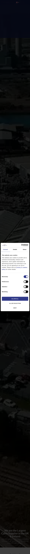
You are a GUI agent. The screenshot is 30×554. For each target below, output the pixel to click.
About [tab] (24, 249)
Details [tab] (15, 249)
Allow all (15, 298)
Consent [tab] (5, 249)
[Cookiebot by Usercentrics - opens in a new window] (21, 245)
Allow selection (15, 303)
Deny (15, 308)
